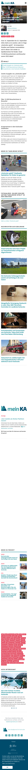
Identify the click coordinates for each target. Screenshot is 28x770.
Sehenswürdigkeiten (6, 650)
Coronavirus (11, 634)
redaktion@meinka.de (11, 721)
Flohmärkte (15, 661)
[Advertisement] (14, 385)
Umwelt (23, 639)
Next (25, 679)
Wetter (3, 641)
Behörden (4, 652)
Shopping (18, 648)
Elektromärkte (20, 662)
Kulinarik (7, 639)
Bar (12, 655)
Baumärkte (12, 662)
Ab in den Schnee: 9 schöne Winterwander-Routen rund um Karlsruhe (12, 692)
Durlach (20, 657)
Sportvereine (20, 654)
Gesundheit (4, 643)
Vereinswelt (4, 659)
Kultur (8, 638)
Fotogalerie (21, 659)
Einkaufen (12, 639)
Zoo (2, 639)
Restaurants (4, 646)
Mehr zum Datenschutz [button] (8, 763)
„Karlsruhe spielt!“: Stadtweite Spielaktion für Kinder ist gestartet (13, 174)
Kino (7, 641)
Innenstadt (15, 650)
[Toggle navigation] (25, 3)
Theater (23, 648)
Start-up (22, 655)
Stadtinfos (14, 636)
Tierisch (23, 638)
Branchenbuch (17, 646)
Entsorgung (16, 655)
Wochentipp (4, 645)
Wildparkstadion (5, 654)
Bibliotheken (14, 657)
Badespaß (11, 641)
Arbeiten (20, 645)
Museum (18, 641)
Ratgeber (12, 648)
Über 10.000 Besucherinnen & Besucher (13, 67)
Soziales (11, 645)
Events (8, 36)
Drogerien (9, 661)
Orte (20, 650)
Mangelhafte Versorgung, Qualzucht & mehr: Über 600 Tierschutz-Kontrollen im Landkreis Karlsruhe (13, 305)
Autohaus (4, 664)
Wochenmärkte (5, 662)
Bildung (18, 639)
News (12, 36)
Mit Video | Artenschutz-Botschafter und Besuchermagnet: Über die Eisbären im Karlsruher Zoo (8, 587)
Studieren (18, 643)
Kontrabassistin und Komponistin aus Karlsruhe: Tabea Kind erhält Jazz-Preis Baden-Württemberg (12, 332)
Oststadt (11, 659)
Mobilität (8, 636)
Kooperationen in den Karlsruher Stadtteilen (14, 69)
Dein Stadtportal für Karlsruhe (14, 729)
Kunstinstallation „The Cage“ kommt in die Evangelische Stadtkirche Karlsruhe (9, 595)
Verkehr (10, 646)
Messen (3, 638)
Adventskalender (11, 652)
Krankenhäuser (5, 648)
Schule (15, 645)
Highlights (13, 654)
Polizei (20, 636)
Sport (17, 634)
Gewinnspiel (11, 643)
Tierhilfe (23, 641)
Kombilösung (17, 638)
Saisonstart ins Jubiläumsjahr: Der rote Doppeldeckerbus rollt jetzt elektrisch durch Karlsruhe (13, 360)
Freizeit (3, 36)
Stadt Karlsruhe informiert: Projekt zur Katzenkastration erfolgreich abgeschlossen (13, 250)
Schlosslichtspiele (6, 657)
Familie (23, 643)
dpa (2, 634)
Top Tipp (4, 661)
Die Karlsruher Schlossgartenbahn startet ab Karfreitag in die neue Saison (13, 278)
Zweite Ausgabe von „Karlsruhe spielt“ (13, 65)
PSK (12, 638)
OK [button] (7, 767)
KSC (20, 634)
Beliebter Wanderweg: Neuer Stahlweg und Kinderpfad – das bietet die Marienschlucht (9, 576)
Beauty (15, 659)
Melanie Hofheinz (12, 28)
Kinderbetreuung (6, 655)
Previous (3, 679)
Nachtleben (19, 652)
